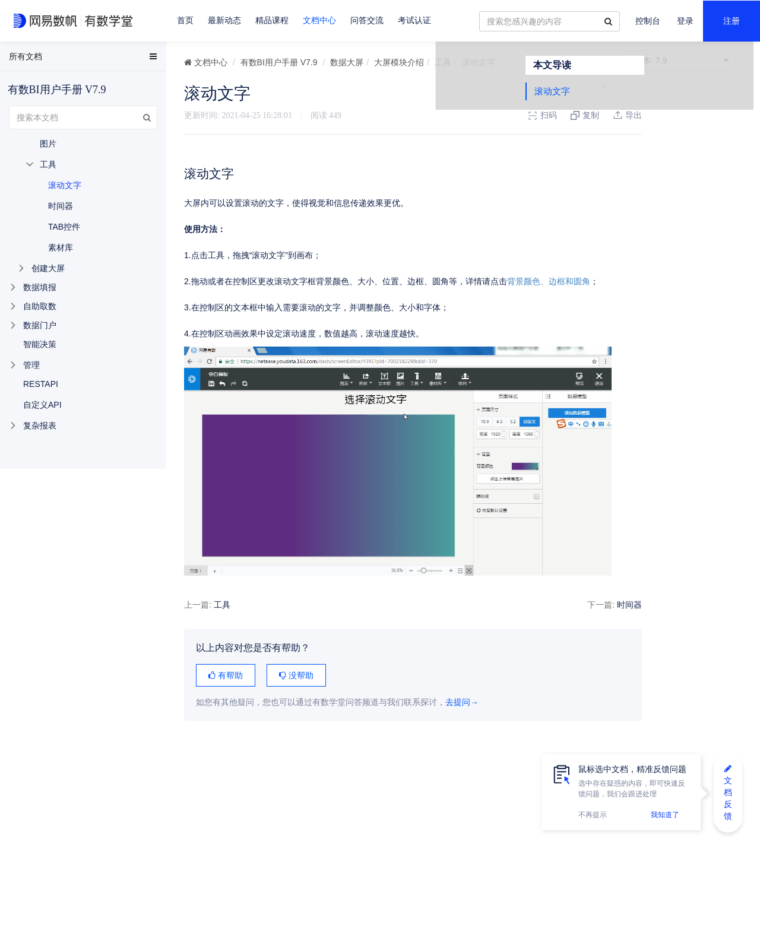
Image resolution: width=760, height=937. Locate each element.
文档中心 (319, 20)
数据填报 (39, 287)
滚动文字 (645, 114)
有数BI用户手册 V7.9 (279, 62)
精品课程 (272, 20)
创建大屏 (48, 268)
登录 (685, 21)
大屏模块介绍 (399, 62)
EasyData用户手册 (37, 58)
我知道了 (665, 815)
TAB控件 (64, 226)
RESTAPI (40, 384)
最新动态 (224, 20)
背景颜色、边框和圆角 (548, 281)
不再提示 (592, 815)
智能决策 (39, 344)
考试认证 (414, 20)
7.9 (681, 60)
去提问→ (462, 702)
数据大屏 (346, 62)
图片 (48, 143)
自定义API (42, 404)
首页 (185, 20)
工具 (443, 62)
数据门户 (39, 325)
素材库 (60, 247)
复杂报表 (39, 425)
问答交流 (367, 20)
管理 (31, 365)
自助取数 (39, 306)
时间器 (587, 604)
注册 (731, 21)
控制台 (647, 21)
